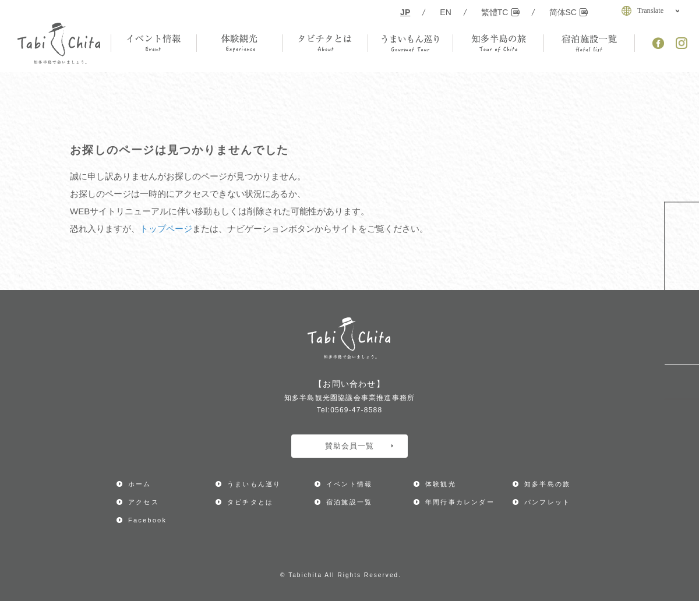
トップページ (166, 229)
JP (405, 12)
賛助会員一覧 (359, 445)
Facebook (147, 520)
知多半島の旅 (547, 483)
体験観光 (440, 483)
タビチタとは (250, 502)
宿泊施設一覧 (349, 502)
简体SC (568, 12)
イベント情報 (349, 483)
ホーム (139, 483)
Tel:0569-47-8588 (350, 410)
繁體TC (500, 12)
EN (445, 12)
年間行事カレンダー (682, 243)
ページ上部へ (682, 382)
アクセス (682, 324)
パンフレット (547, 502)
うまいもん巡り (254, 483)
